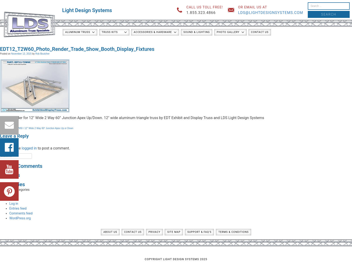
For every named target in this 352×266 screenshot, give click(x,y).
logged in (29, 148)
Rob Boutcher (42, 53)
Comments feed (21, 213)
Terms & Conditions (233, 232)
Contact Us (259, 32)
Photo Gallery (228, 32)
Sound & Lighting (196, 32)
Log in (13, 203)
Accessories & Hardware (153, 32)
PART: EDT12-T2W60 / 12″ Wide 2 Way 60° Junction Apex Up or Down (36, 128)
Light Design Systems (87, 10)
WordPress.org (20, 218)
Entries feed (18, 208)
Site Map (173, 232)
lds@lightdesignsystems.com (270, 12)
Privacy (154, 232)
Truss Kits (110, 32)
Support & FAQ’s (199, 232)
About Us (110, 232)
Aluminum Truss (77, 32)
